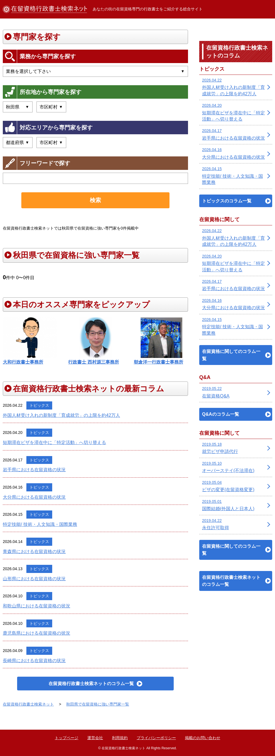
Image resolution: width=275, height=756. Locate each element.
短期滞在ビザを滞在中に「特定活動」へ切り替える (54, 442)
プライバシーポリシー (156, 738)
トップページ (66, 738)
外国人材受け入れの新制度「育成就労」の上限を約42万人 (61, 415)
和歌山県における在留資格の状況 (36, 606)
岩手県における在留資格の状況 (34, 469)
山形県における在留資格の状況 (34, 578)
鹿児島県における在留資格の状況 (36, 633)
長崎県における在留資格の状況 (34, 660)
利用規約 (120, 738)
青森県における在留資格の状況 (34, 551)
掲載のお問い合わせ (202, 738)
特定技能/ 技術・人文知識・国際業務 (40, 524)
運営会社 (95, 738)
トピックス (39, 405)
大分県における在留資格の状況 (34, 497)
